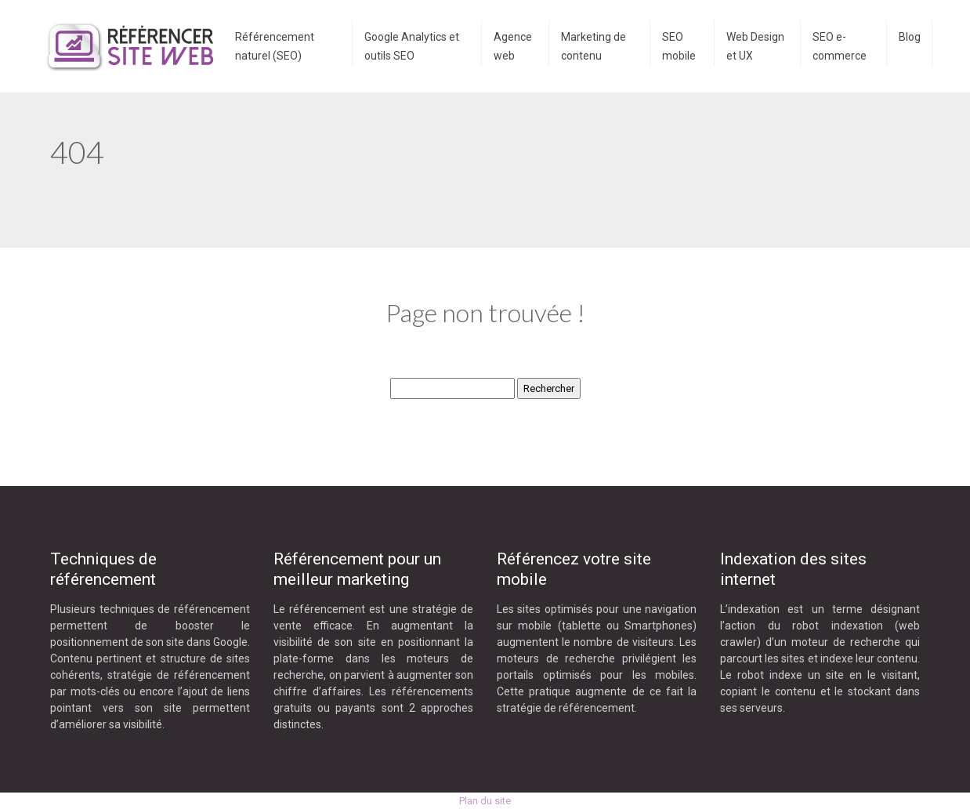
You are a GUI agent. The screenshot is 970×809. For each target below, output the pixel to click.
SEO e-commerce (840, 46)
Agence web (513, 46)
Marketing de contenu (593, 46)
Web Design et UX (755, 46)
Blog (910, 37)
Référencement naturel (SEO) (274, 46)
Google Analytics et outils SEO (411, 46)
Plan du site (485, 801)
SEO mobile (679, 46)
